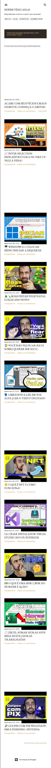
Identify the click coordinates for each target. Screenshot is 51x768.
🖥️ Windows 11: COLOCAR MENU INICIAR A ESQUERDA (22, 248)
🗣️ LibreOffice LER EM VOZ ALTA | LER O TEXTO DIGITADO (24, 396)
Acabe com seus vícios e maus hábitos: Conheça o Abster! (25, 105)
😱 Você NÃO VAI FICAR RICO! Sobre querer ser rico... (24, 347)
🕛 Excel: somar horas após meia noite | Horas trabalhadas (24, 636)
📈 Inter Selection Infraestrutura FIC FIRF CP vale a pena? (25, 157)
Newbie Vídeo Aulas (17, 9)
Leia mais (42, 111)
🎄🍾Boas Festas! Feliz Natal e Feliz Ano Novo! (25, 297)
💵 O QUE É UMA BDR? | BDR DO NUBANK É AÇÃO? (24, 584)
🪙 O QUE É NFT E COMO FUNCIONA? (20, 486)
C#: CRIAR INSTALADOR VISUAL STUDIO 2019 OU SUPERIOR (25, 535)
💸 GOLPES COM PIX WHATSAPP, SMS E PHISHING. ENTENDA (25, 727)
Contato (24, 19)
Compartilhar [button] (9, 111)
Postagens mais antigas (35, 743)
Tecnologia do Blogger (25, 759)
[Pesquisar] (45, 4)
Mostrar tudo (14, 35)
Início (7, 19)
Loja (15, 19)
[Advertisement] (25, 189)
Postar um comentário (26, 111)
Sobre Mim (36, 19)
